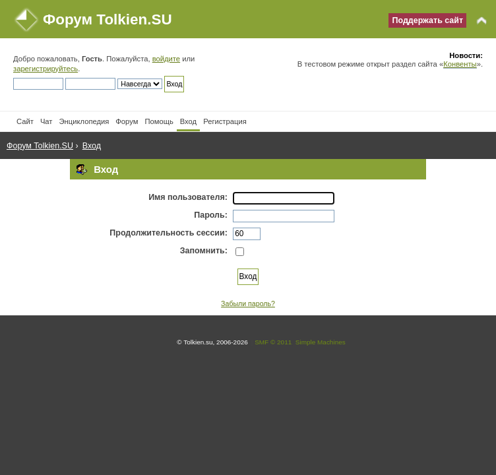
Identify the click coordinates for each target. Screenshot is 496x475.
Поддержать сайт (427, 20)
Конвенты (459, 64)
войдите (166, 59)
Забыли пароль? (248, 303)
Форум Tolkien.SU (107, 19)
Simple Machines (320, 342)
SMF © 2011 (273, 342)
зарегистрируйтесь (45, 69)
